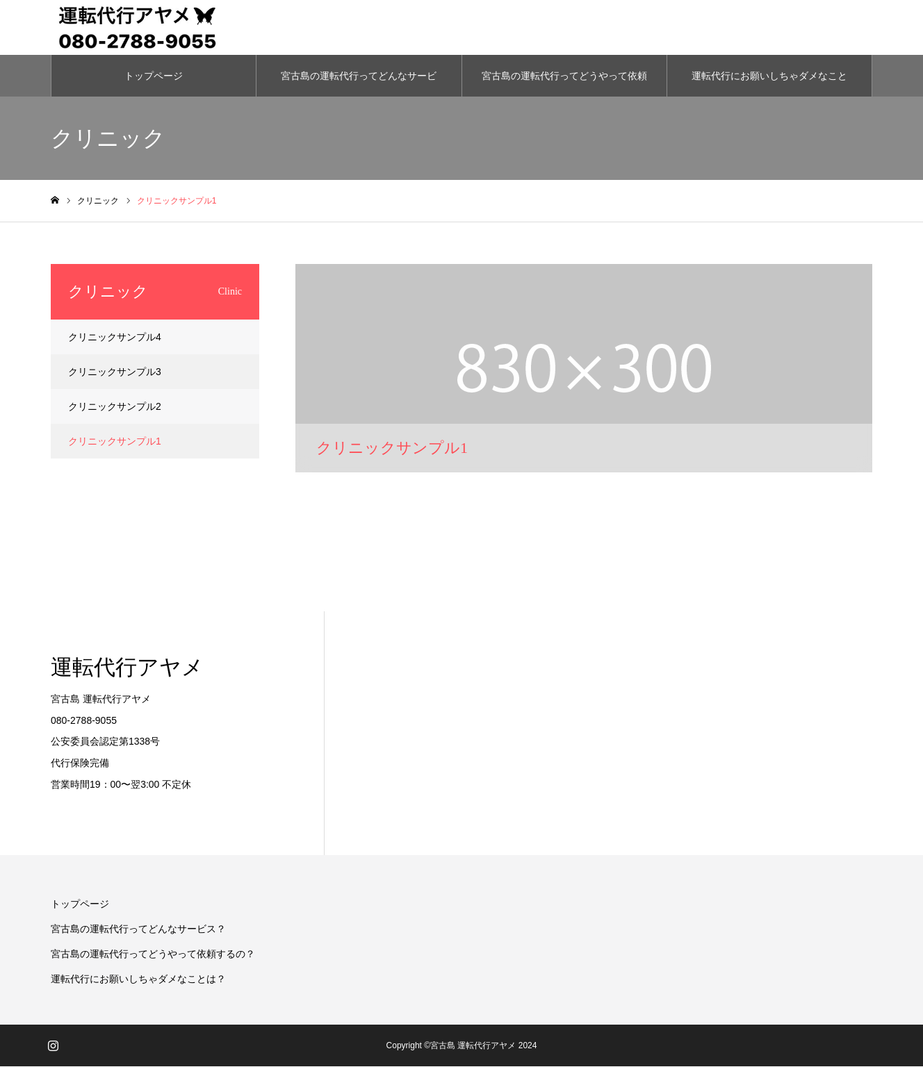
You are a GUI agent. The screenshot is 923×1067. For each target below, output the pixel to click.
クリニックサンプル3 (114, 372)
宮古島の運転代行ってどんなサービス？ (358, 84)
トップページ (153, 76)
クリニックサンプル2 (114, 407)
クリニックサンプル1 (114, 441)
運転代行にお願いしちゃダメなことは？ (769, 84)
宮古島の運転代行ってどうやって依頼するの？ (564, 84)
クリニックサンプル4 (114, 337)
